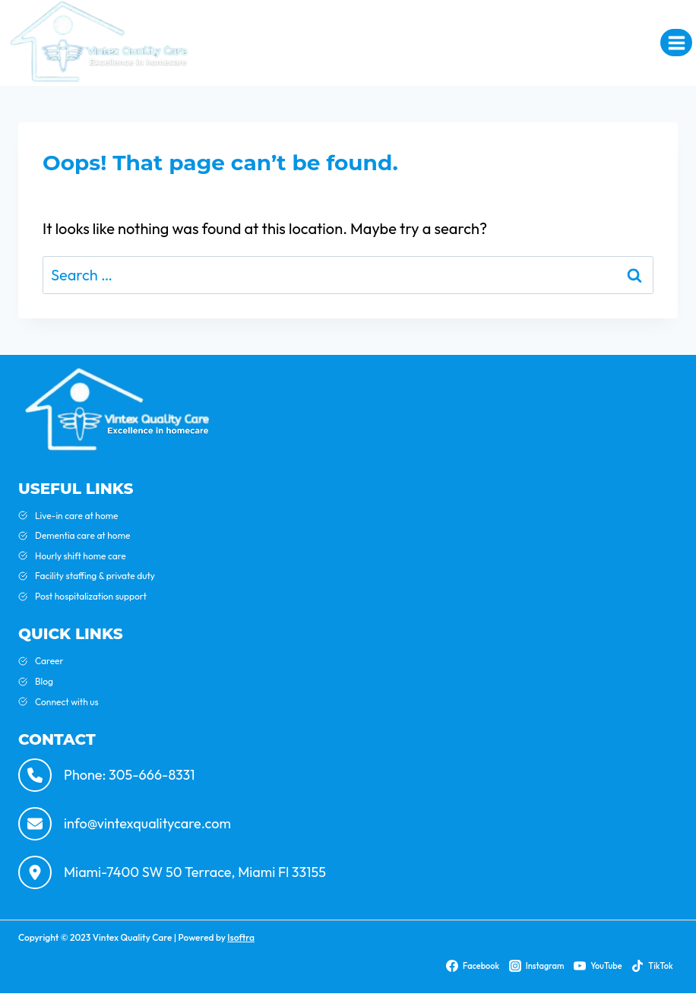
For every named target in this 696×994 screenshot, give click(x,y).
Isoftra (241, 937)
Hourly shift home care (80, 556)
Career (49, 660)
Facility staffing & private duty (95, 575)
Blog (44, 681)
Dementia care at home (82, 535)
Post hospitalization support (91, 596)
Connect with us (67, 702)
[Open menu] (676, 42)
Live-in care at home (76, 515)
